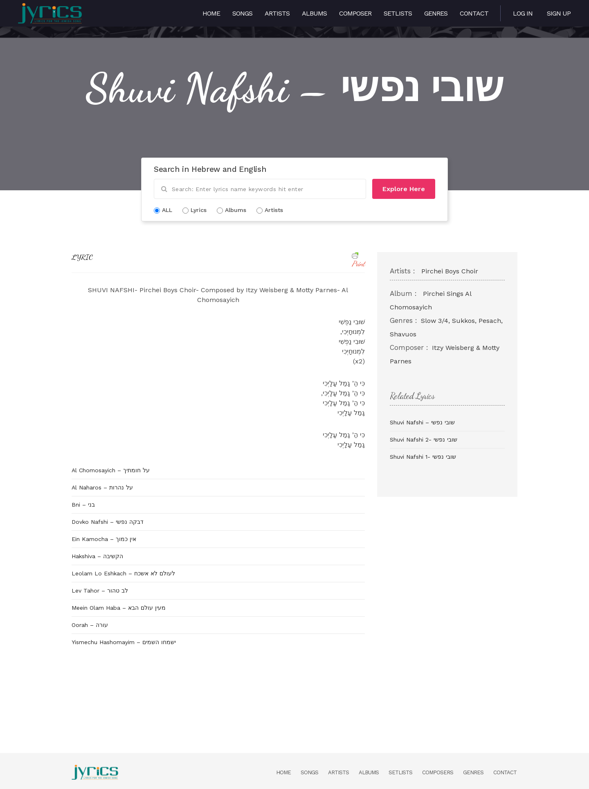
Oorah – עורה (90, 625)
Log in (523, 13)
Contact (474, 13)
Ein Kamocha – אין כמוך (104, 539)
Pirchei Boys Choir (449, 271)
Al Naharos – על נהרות (102, 487)
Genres (435, 13)
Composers (437, 772)
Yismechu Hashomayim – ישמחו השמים (124, 642)
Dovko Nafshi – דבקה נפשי (108, 521)
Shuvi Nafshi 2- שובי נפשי (423, 439)
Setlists (398, 13)
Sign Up (559, 13)
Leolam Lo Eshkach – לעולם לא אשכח (123, 573)
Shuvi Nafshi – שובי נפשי (422, 422)
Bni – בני (83, 504)
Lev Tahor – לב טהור (100, 590)
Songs (242, 13)
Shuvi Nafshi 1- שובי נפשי (423, 456)
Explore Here (403, 189)
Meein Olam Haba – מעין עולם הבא (119, 607)
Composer (355, 13)
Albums (314, 13)
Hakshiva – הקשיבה (97, 556)
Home (211, 13)
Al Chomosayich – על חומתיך (111, 470)
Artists (277, 13)
